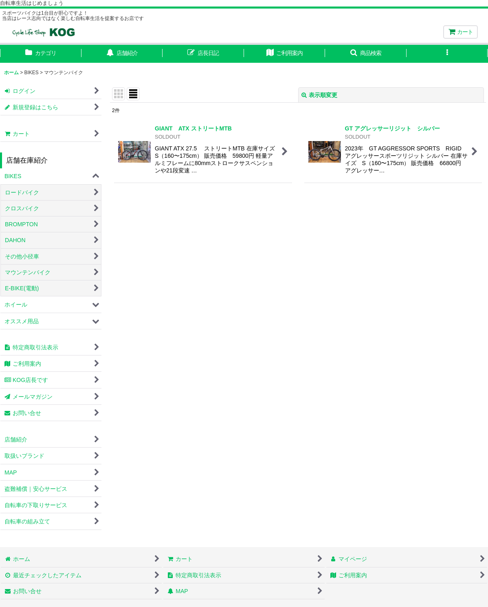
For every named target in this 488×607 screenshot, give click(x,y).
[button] (366, 54)
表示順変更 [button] (319, 95)
